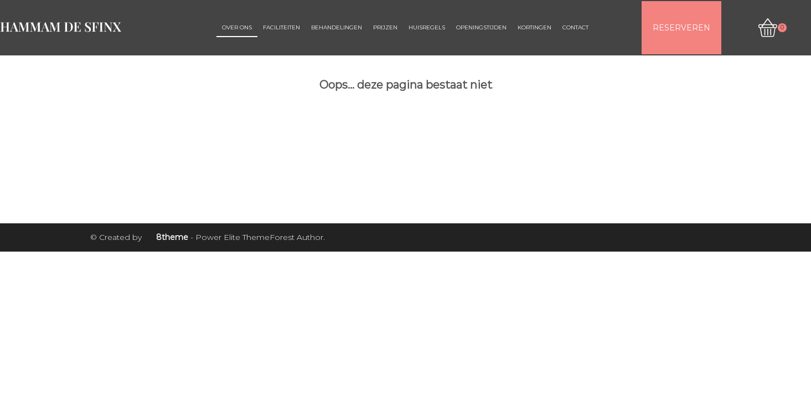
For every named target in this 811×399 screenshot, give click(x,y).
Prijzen (385, 27)
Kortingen (534, 27)
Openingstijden (481, 27)
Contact (575, 27)
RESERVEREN (681, 28)
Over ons (237, 27)
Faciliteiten (281, 27)
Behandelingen (336, 27)
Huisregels (427, 27)
